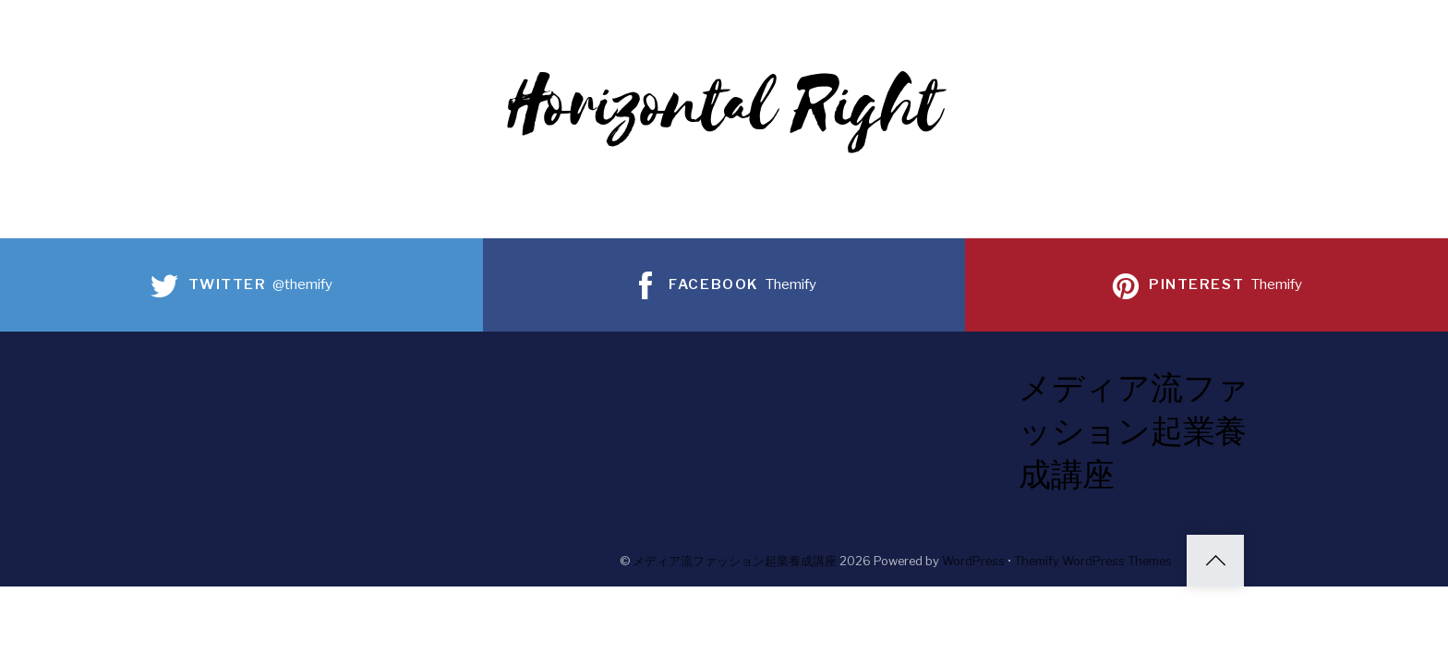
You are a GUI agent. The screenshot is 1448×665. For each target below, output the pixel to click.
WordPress (973, 561)
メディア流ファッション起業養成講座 (735, 561)
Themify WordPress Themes (1093, 561)
